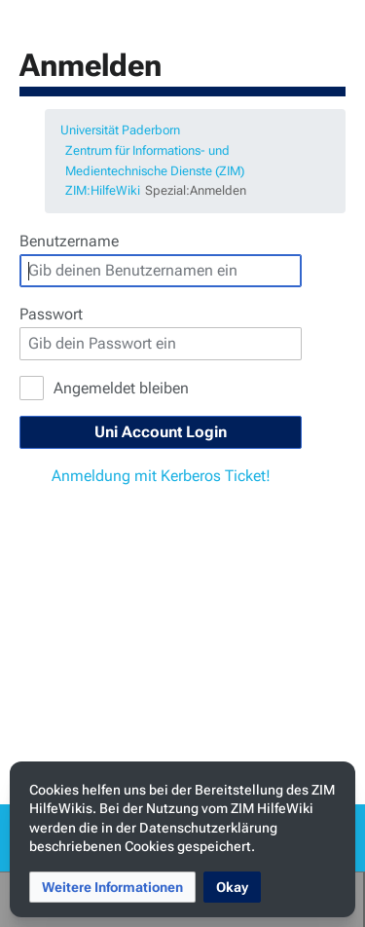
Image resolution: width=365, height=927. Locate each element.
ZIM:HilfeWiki (102, 190)
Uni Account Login (160, 432)
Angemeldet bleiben (121, 388)
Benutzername (69, 241)
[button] (112, 887)
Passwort (51, 314)
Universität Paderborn (120, 130)
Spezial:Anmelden (195, 190)
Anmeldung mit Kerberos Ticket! (161, 475)
